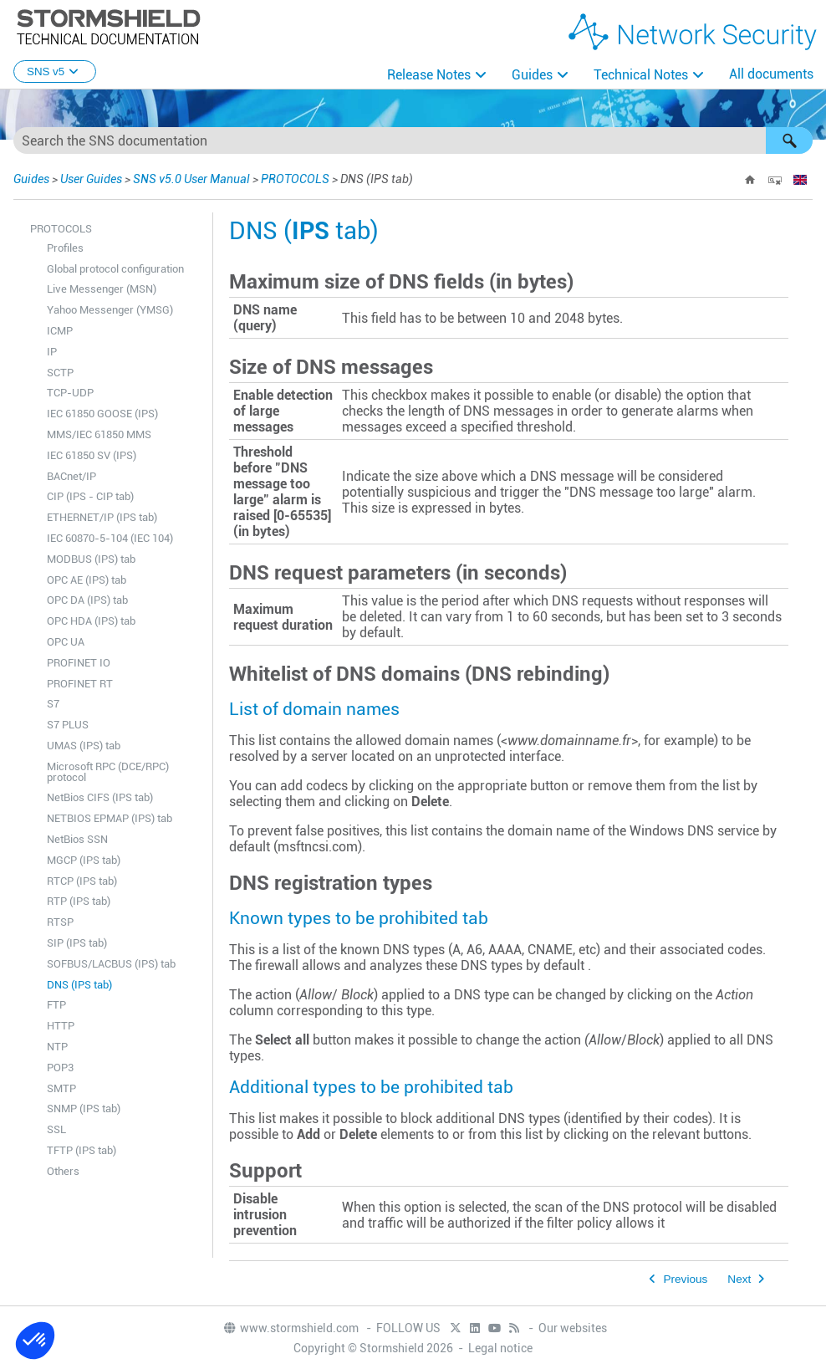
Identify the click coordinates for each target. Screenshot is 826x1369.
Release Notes (429, 75)
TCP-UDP (70, 392)
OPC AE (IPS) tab (86, 580)
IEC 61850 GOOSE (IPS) (102, 413)
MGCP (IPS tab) (83, 860)
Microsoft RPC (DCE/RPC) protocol (108, 772)
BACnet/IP (71, 476)
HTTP (60, 1025)
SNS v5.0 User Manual (191, 179)
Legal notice (500, 1348)
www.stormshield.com (290, 1328)
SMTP (61, 1088)
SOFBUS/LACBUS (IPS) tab (111, 964)
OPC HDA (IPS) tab (91, 621)
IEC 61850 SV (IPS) (91, 455)
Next (739, 1279)
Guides (532, 75)
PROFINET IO (78, 662)
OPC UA (65, 642)
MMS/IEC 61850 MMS (99, 434)
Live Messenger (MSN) (101, 289)
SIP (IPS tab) (77, 943)
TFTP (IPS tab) (81, 1150)
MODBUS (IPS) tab (91, 559)
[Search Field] (413, 140)
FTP (56, 1005)
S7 (53, 703)
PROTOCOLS (295, 179)
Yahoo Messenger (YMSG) (110, 310)
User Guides (91, 179)
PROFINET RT (80, 683)
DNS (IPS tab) (79, 984)
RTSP (60, 922)
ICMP (60, 330)
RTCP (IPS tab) (82, 881)
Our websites (572, 1328)
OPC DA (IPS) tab (87, 600)
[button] (789, 140)
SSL (56, 1129)
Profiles (65, 248)
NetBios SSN (77, 839)
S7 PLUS (68, 724)
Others (63, 1171)
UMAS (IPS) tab (83, 745)
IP (52, 351)
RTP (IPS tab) (78, 901)
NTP (57, 1046)
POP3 (60, 1067)
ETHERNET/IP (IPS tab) (102, 517)
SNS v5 (55, 71)
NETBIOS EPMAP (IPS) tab (109, 818)
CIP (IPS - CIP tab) (90, 496)
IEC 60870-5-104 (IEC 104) (110, 538)
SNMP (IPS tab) (83, 1108)
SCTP (60, 372)
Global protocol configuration (115, 269)
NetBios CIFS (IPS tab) (100, 797)
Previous (685, 1279)
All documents (771, 74)
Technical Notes (641, 75)
